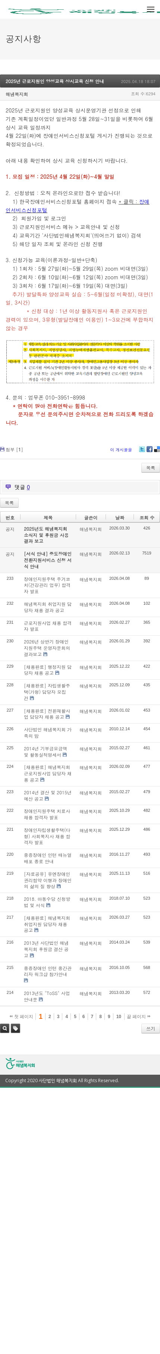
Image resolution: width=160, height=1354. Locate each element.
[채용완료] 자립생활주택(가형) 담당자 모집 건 (47, 691)
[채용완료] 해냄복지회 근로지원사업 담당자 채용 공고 (48, 773)
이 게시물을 (121, 449)
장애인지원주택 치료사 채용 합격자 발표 (47, 814)
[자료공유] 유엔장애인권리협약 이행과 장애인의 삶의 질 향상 (48, 880)
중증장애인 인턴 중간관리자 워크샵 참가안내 (48, 971)
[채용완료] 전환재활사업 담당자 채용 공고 (47, 714)
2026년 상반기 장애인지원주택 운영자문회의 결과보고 (47, 647)
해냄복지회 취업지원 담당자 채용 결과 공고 (48, 607)
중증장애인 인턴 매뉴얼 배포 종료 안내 (48, 858)
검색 (4, 1028)
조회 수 (146, 517)
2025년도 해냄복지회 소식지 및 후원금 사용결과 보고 (46, 534)
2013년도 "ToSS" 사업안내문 (47, 996)
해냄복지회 (17, 94)
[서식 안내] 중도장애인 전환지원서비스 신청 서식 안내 (48, 559)
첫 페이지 (21, 1016)
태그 (15, 1028)
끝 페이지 (138, 1016)
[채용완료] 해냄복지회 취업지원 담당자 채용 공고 (47, 924)
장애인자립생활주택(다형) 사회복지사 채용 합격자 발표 (47, 836)
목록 (150, 467)
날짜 (119, 517)
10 (118, 1016)
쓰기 (150, 1028)
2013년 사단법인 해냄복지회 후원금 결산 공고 (46, 949)
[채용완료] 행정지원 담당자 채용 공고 (48, 670)
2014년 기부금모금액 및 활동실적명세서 (45, 751)
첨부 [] (14, 449)
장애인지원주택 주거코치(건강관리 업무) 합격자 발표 (47, 585)
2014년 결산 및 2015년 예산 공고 (48, 795)
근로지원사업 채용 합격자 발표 (48, 626)
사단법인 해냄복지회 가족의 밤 (48, 732)
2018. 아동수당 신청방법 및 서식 (47, 902)
